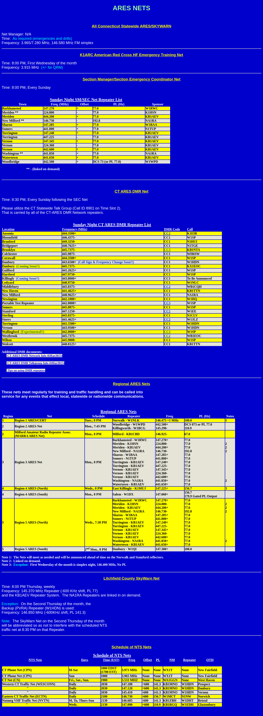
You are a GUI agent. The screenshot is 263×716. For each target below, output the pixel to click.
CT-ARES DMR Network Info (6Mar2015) (34, 355)
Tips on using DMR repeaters (26, 370)
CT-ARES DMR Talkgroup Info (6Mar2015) (35, 363)
